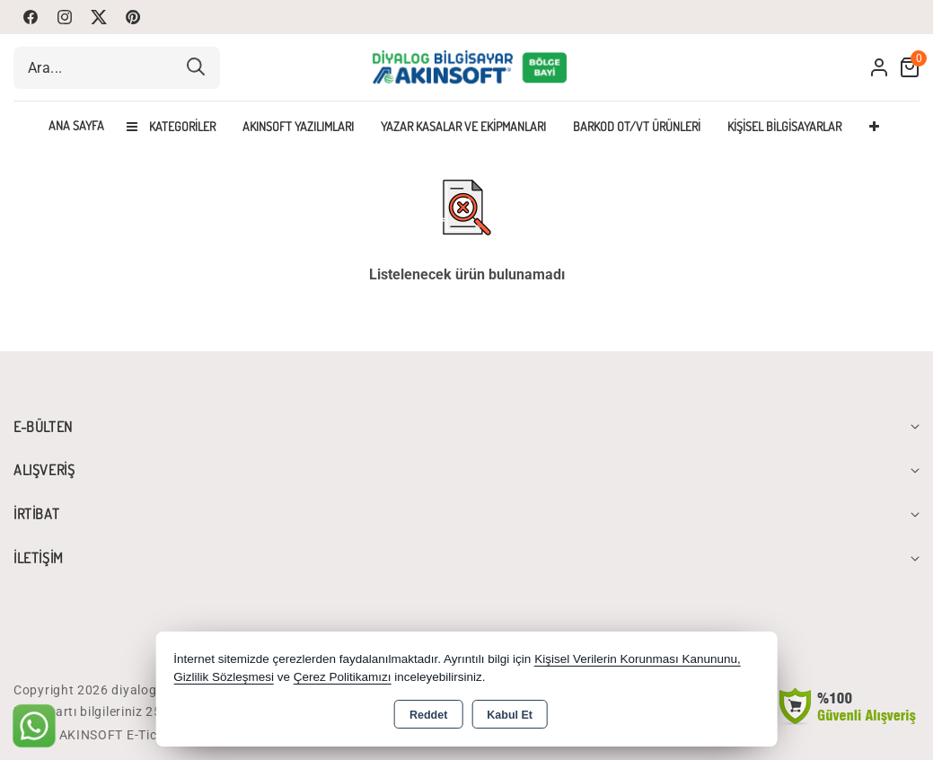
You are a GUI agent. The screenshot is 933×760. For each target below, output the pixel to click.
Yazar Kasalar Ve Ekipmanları (463, 126)
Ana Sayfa (76, 125)
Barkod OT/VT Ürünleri (636, 126)
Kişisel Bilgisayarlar (784, 126)
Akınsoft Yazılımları (298, 126)
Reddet (428, 715)
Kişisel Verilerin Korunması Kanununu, (637, 659)
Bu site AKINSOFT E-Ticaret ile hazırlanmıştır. (151, 735)
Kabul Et (510, 715)
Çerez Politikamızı (343, 677)
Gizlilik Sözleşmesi (223, 677)
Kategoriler (171, 126)
